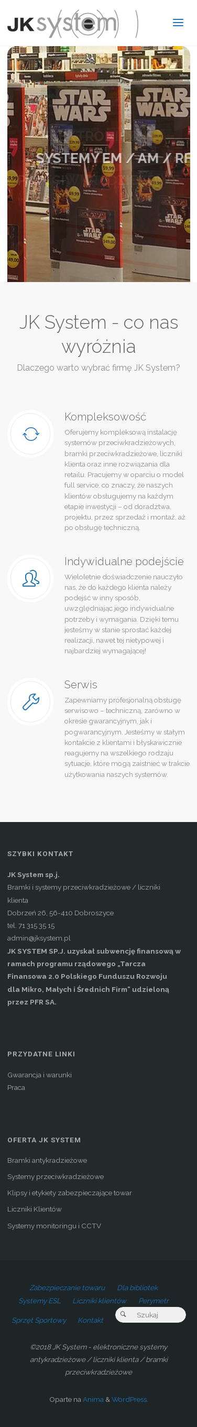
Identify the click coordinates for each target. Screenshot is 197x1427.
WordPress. (130, 1399)
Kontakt (90, 1320)
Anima (92, 1399)
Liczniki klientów (99, 1300)
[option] (98, 164)
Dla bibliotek (137, 1287)
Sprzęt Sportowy (39, 1320)
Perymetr (153, 1300)
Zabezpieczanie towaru (67, 1287)
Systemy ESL (39, 1300)
